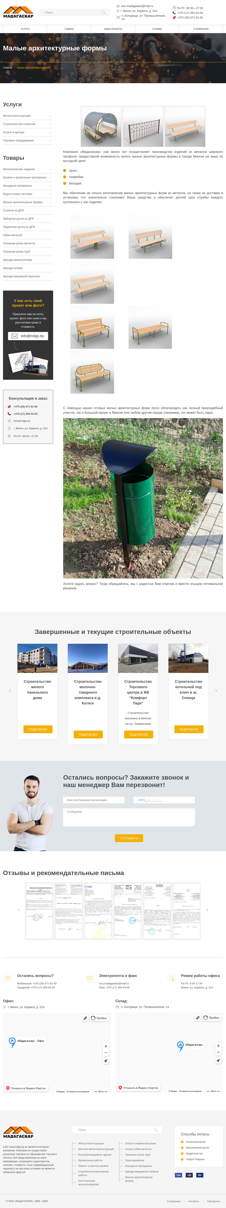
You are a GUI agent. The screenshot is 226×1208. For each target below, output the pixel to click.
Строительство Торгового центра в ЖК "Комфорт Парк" (138, 692)
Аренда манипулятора (17, 259)
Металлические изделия (26, 169)
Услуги (25, 29)
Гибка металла (12, 235)
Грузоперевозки (134, 1160)
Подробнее (37, 729)
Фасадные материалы (26, 185)
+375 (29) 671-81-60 (190, 17)
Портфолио (213, 1201)
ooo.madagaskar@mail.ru (137, 6)
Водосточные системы (26, 194)
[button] (10, 691)
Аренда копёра (13, 268)
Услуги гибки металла (138, 1149)
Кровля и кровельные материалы (26, 177)
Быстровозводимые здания (94, 1154)
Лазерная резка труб (16, 251)
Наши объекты (113, 29)
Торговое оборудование (26, 140)
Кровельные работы (90, 1160)
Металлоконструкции (26, 115)
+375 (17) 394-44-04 (190, 12)
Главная (7, 67)
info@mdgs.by (19, 420)
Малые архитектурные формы (26, 202)
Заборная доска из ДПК (18, 218)
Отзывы (157, 29)
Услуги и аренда (26, 132)
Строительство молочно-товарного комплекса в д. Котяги (87, 692)
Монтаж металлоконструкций (96, 1149)
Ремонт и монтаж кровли (93, 1165)
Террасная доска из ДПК (19, 226)
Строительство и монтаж (26, 124)
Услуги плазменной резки (140, 1143)
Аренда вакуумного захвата (142, 1171)
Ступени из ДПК (13, 210)
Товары (69, 29)
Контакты (194, 1201)
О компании (201, 29)
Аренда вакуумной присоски (21, 276)
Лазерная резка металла (19, 243)
